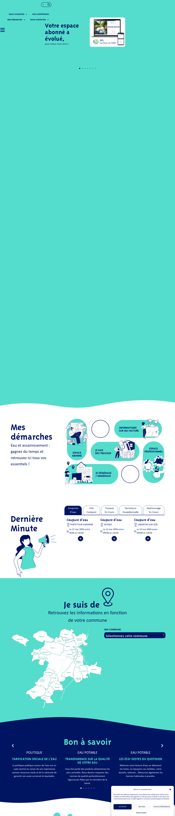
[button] (170, 788)
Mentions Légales (141, 812)
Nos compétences (110, 5)
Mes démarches (132, 5)
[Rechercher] (67, 5)
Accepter (122, 807)
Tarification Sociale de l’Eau (34, 758)
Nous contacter (155, 5)
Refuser (142, 807)
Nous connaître (87, 5)
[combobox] (49, 5)
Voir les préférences (161, 807)
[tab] (73, 510)
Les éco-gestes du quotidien (140, 758)
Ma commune (112, 629)
